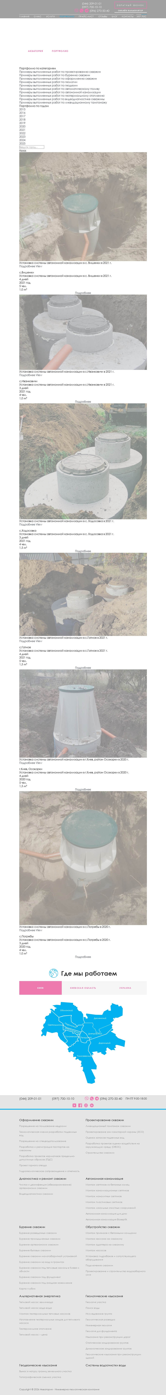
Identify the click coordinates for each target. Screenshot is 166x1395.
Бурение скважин (32, 1227)
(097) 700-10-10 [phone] (92, 7)
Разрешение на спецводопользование (42, 1141)
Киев (40, 988)
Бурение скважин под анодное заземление (45, 1282)
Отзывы (102, 16)
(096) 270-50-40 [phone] (99, 10)
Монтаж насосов (96, 1250)
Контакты (127, 16)
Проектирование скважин (105, 1120)
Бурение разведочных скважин (38, 1232)
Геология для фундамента (101, 1331)
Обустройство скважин (103, 1227)
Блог (114, 16)
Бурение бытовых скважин (35, 1250)
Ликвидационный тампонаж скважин (108, 1126)
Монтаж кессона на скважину (104, 1238)
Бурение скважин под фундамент (40, 1276)
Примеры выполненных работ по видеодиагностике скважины (62, 99)
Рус (144, 16)
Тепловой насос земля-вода (36, 1302)
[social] (76, 10)
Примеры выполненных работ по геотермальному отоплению (61, 95)
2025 (22, 143)
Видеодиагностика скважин (36, 1193)
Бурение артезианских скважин (38, 1244)
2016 (22, 112)
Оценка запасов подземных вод (105, 1137)
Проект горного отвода (33, 1165)
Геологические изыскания (104, 1296)
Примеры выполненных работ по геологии (48, 82)
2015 (22, 109)
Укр (139, 16)
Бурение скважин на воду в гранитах (41, 1261)
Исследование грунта (99, 1313)
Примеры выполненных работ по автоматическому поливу (59, 89)
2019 (22, 123)
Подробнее (27, 266)
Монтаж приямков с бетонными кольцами (111, 1232)
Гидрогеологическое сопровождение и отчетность (49, 1171)
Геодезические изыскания (38, 1365)
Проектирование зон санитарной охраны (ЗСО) (115, 1131)
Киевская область (83, 988)
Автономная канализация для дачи (106, 1213)
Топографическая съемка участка (40, 1377)
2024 (22, 140)
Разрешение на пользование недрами (43, 1126)
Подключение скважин (99, 1265)
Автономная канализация (104, 1178)
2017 (22, 116)
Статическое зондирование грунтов (107, 1342)
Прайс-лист (86, 16)
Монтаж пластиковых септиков (104, 1201)
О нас (37, 16)
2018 (22, 119)
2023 (22, 136)
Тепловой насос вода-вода (35, 1307)
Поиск (22, 150)
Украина (125, 988)
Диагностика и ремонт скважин (42, 1178)
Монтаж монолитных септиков (104, 1196)
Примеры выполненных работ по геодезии (48, 85)
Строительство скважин (100, 1152)
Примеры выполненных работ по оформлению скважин (58, 78)
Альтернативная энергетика (39, 1296)
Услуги (50, 16)
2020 (22, 126)
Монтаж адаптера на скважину (105, 1244)
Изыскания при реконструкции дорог (108, 1336)
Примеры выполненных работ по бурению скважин (54, 75)
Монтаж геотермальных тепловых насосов (44, 1313)
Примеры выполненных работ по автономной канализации (60, 92)
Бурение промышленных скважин (39, 1238)
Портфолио (67, 16)
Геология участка (96, 1302)
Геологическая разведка (100, 1319)
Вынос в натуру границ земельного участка (45, 1371)
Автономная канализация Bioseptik (106, 1219)
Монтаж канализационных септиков (107, 1190)
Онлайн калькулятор (130, 10)
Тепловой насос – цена (33, 1334)
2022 (22, 133)
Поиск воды (92, 1307)
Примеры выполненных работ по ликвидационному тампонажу (63, 102)
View (39, 266)
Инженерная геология (99, 1325)
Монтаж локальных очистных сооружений (111, 1207)
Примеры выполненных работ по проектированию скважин (60, 71)
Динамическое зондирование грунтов (109, 1348)
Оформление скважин (36, 1120)
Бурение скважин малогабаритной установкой (48, 1256)
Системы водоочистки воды (106, 1365)
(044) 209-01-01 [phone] (92, 3)
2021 (22, 129)
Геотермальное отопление (35, 1328)
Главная (24, 16)
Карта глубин (27, 1288)
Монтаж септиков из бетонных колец (107, 1184)
